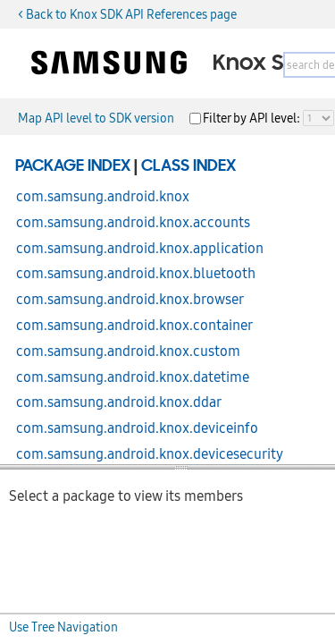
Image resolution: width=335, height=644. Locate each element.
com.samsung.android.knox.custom (128, 351)
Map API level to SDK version (96, 118)
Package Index (72, 166)
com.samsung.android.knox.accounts (133, 223)
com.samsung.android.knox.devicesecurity (149, 454)
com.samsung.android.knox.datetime (132, 377)
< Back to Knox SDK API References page (127, 14)
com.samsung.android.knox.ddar (119, 402)
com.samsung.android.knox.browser (130, 300)
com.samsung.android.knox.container (134, 326)
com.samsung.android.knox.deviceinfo (137, 428)
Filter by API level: (253, 118)
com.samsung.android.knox (102, 197)
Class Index (188, 166)
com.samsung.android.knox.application (140, 249)
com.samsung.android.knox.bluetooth (135, 274)
